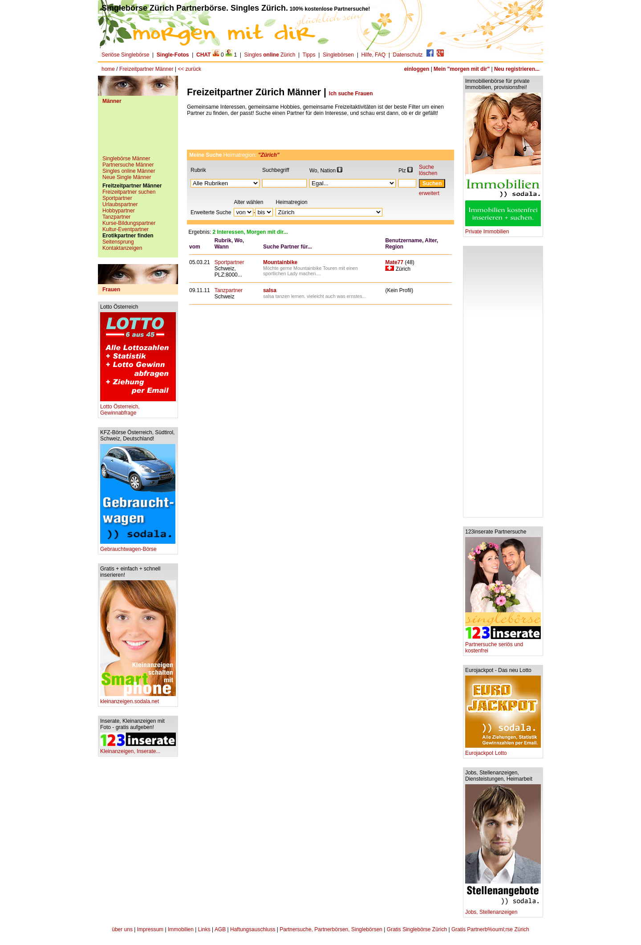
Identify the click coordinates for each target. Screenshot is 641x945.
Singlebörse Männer (126, 158)
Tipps (309, 55)
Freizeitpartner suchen (128, 192)
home (108, 69)
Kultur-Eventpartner (125, 229)
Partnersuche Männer (128, 165)
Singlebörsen (338, 55)
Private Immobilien (503, 229)
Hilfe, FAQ (373, 55)
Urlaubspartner (120, 204)
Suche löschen (428, 170)
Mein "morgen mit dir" (462, 69)
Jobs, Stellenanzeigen (503, 909)
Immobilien (181, 929)
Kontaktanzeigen (122, 248)
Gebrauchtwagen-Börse (137, 546)
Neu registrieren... (517, 69)
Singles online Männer (128, 171)
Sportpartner (117, 198)
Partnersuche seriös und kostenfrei (503, 645)
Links (204, 929)
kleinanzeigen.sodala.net (138, 699)
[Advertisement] (138, 133)
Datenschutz (408, 55)
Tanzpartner (116, 217)
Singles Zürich (270, 55)
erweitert (429, 193)
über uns (122, 929)
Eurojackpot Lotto (503, 750)
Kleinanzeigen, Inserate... (138, 748)
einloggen (417, 69)
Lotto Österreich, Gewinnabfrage (138, 407)
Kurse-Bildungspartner (128, 223)
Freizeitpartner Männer (146, 69)
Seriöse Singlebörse (125, 55)
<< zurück (189, 69)
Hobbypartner (118, 211)
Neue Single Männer (126, 177)
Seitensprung (118, 242)
